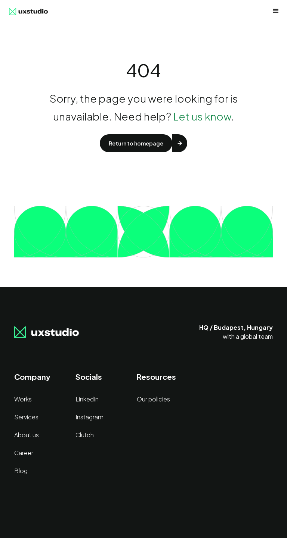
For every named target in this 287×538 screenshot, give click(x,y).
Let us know (202, 116)
